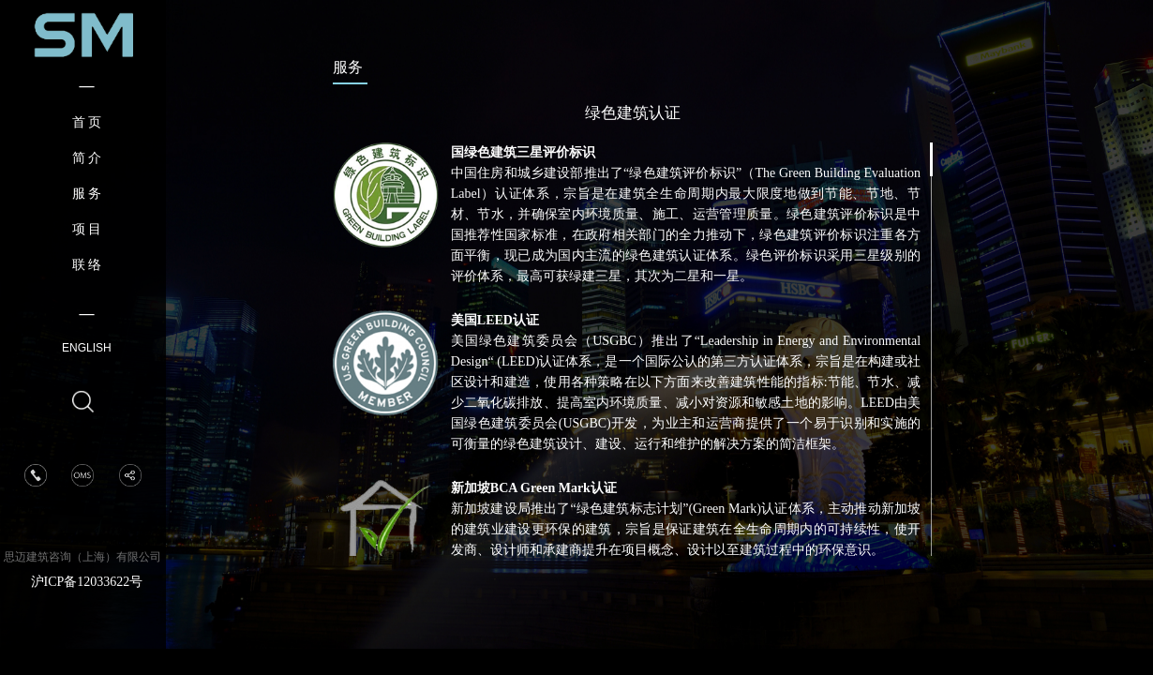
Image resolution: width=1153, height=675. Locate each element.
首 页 (87, 122)
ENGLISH (87, 347)
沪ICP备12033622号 (87, 582)
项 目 (87, 229)
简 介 (87, 158)
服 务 (87, 194)
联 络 (87, 265)
